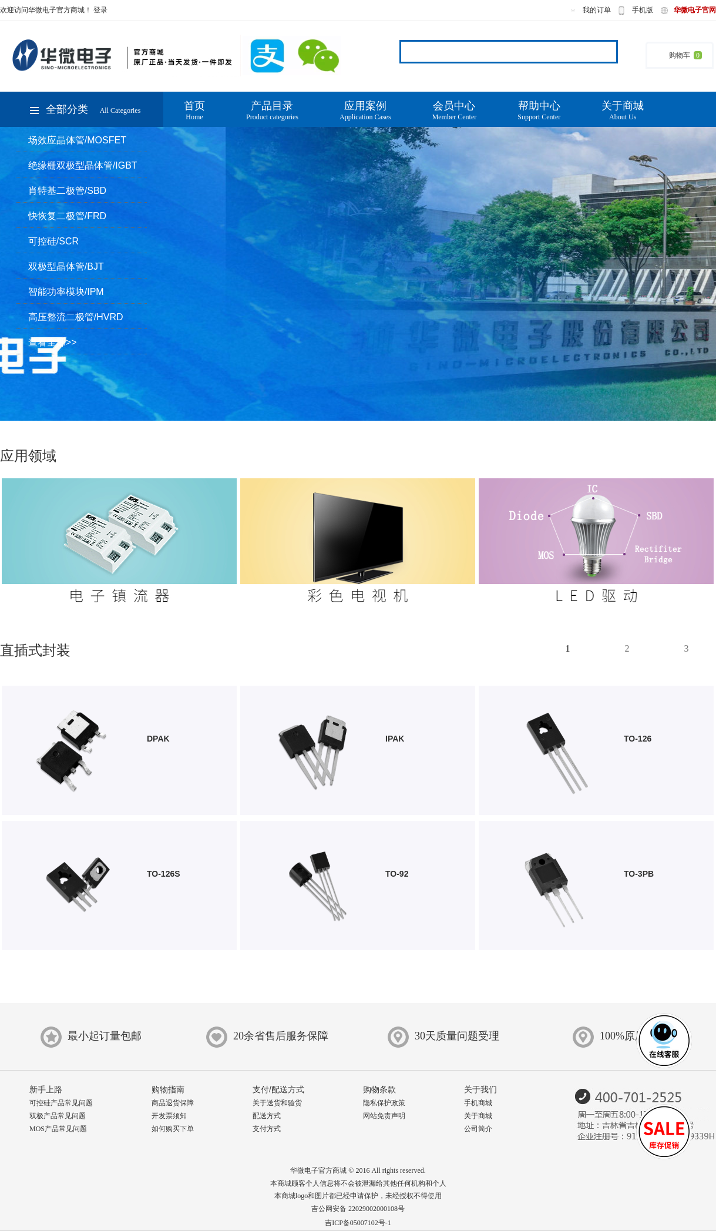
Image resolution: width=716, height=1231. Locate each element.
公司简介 (478, 1129)
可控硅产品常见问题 (61, 1103)
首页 (194, 111)
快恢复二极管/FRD (67, 216)
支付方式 (267, 1129)
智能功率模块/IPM (66, 292)
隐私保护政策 (384, 1103)
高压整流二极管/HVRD (75, 317)
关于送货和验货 (277, 1103)
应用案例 (365, 111)
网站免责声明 (384, 1116)
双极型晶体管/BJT (66, 266)
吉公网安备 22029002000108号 (358, 1209)
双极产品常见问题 (57, 1116)
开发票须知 (169, 1116)
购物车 (679, 55)
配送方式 (267, 1116)
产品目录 (272, 111)
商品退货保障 (173, 1103)
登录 (100, 10)
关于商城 (622, 111)
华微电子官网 (695, 10)
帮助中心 (538, 111)
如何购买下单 (173, 1129)
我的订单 (597, 10)
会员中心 (454, 111)
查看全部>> (52, 342)
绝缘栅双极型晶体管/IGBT (82, 165)
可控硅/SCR (53, 241)
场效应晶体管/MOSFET (77, 140)
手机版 (642, 10)
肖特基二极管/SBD (67, 191)
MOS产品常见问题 (58, 1129)
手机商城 (478, 1103)
